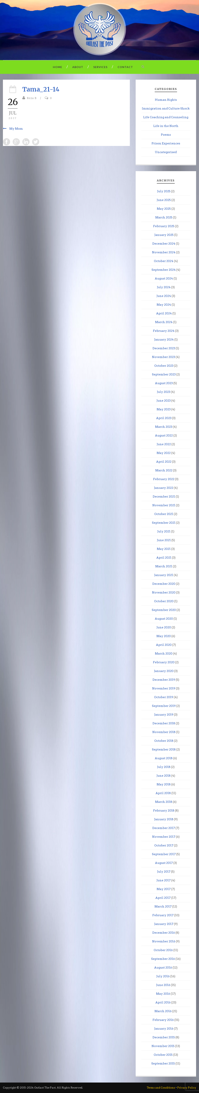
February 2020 (164, 662)
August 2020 (164, 618)
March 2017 (163, 906)
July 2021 (163, 531)
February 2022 (163, 479)
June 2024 (163, 296)
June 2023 (163, 400)
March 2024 (164, 322)
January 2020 (164, 671)
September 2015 (163, 1063)
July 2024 (164, 287)
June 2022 (164, 444)
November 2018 (163, 732)
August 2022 (164, 435)
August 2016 (163, 967)
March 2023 (163, 427)
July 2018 (163, 767)
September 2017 (164, 854)
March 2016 (163, 1011)
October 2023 (163, 365)
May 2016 (163, 994)
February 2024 (164, 331)
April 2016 (163, 1002)
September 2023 (164, 374)
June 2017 (163, 880)
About (77, 67)
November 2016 (163, 941)
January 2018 (163, 819)
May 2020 (163, 636)
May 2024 (164, 304)
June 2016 (163, 985)
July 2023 (163, 392)
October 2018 (163, 741)
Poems (166, 134)
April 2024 (164, 313)
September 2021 (163, 523)
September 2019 (164, 706)
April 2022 (163, 461)
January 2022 (163, 488)
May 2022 (164, 453)
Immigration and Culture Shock (166, 108)
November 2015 (163, 1046)
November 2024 (163, 252)
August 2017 (164, 863)
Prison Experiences (166, 143)
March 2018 (163, 802)
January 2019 (163, 714)
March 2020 (163, 653)
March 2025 (163, 217)
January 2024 (164, 339)
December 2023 (164, 348)
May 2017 (164, 889)
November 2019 (163, 688)
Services (100, 67)
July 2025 (163, 191)
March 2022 (163, 470)
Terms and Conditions (161, 1087)
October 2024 (163, 261)
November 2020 (163, 592)
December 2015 (164, 1037)
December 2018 (164, 723)
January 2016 (163, 1028)
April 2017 (163, 898)
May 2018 (164, 784)
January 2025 (164, 235)
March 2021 (163, 566)
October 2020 (164, 601)
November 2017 (163, 837)
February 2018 (163, 810)
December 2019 (164, 680)
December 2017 (163, 828)
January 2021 (163, 575)
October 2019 (163, 697)
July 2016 (163, 976)
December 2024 (163, 243)
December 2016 (163, 932)
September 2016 (163, 959)
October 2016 (163, 950)
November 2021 (163, 505)
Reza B (32, 98)
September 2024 (164, 270)
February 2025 (163, 226)
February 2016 (163, 1020)
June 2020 (163, 627)
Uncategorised (166, 152)
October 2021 (163, 514)
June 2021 (164, 540)
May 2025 (164, 208)
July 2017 (163, 871)
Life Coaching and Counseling (165, 117)
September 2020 (164, 610)
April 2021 (163, 557)
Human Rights (166, 100)
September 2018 (164, 749)
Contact (125, 67)
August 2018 (164, 758)
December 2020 (163, 584)
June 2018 (163, 775)
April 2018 (163, 793)
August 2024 (164, 278)
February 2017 (163, 915)
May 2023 (164, 409)
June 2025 (164, 200)
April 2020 (164, 645)
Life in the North (165, 126)
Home (57, 67)
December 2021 (164, 496)
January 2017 (163, 924)
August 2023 (164, 383)
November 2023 (163, 357)
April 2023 (163, 418)
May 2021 (164, 549)
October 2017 (163, 845)
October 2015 (163, 1055)
